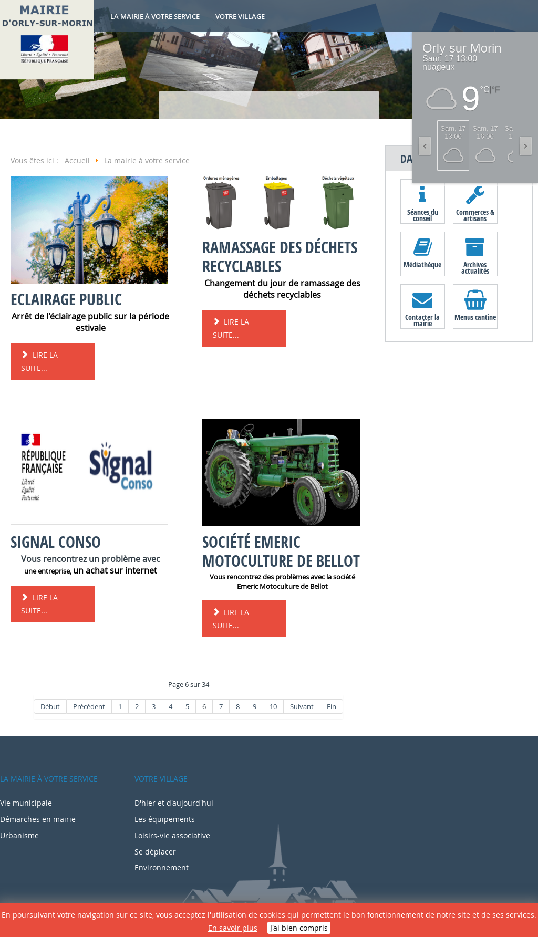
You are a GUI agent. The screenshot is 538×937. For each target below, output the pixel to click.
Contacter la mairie (422, 320)
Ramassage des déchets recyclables (279, 256)
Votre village (240, 16)
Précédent (89, 706)
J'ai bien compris (299, 928)
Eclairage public (66, 299)
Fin (331, 706)
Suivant (302, 706)
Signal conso (56, 542)
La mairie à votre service (155, 16)
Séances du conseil (422, 215)
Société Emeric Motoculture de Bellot (281, 551)
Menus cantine (475, 317)
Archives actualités (475, 267)
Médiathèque (422, 264)
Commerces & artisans (475, 215)
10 (273, 706)
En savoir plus (232, 928)
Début (50, 706)
